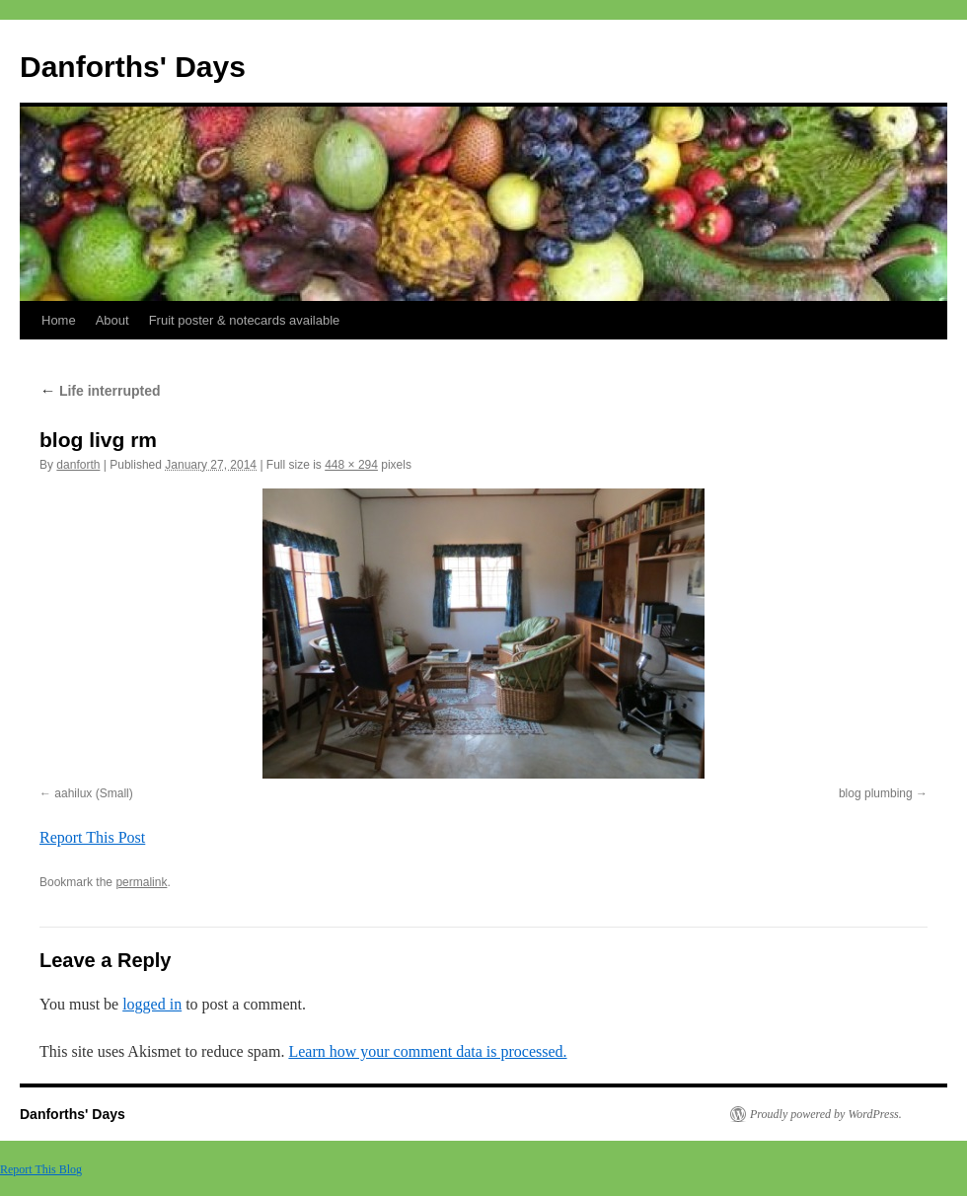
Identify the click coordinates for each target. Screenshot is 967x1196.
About (112, 320)
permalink (141, 882)
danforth (78, 465)
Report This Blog (41, 1169)
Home (58, 320)
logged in (152, 1004)
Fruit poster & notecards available (244, 320)
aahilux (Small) (93, 793)
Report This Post (92, 837)
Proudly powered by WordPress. (826, 1114)
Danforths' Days (133, 66)
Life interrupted (100, 391)
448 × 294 (351, 465)
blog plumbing (876, 793)
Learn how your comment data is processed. (427, 1051)
